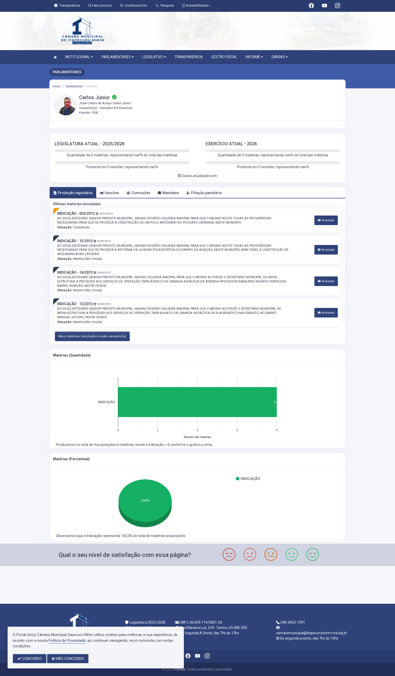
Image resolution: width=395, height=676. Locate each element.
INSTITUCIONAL (79, 57)
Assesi (180, 669)
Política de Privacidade (67, 640)
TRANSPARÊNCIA (189, 57)
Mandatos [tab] (168, 193)
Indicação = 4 (159, 445)
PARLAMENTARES (118, 57)
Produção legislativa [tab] (72, 193)
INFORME (254, 57)
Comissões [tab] (138, 193)
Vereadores (73, 86)
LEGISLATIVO (154, 57)
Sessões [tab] (109, 193)
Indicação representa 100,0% (110, 536)
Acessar (326, 220)
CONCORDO (29, 658)
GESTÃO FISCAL (224, 57)
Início (56, 86)
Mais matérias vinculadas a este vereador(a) (92, 336)
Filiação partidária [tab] (204, 193)
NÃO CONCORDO (68, 658)
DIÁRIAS (280, 57)
